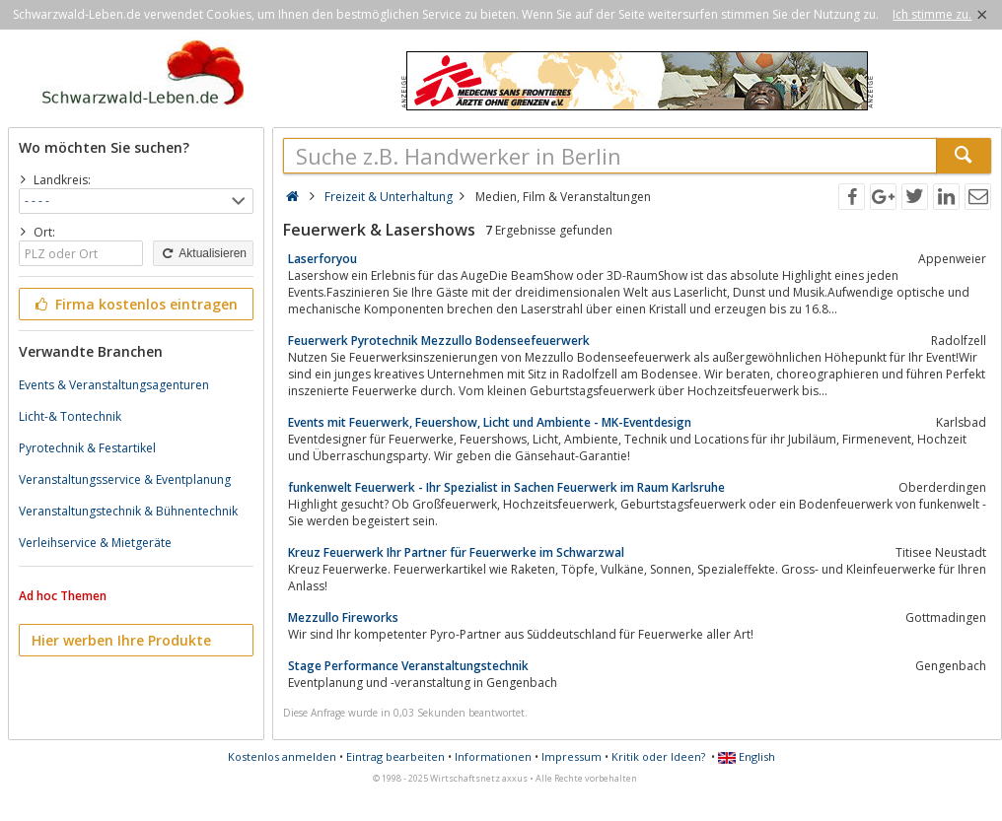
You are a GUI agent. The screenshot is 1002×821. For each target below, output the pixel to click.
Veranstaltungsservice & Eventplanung (125, 479)
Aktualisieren (203, 253)
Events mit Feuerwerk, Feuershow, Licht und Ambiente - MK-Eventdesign (489, 422)
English (746, 756)
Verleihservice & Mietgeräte (95, 542)
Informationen (493, 756)
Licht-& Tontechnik (70, 416)
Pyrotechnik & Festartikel (87, 448)
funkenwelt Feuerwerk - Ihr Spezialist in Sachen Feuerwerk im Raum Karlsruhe (506, 487)
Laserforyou (322, 258)
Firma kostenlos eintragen (135, 304)
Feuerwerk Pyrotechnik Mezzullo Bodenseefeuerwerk (439, 340)
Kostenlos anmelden (282, 756)
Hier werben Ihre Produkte (121, 640)
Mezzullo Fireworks (343, 617)
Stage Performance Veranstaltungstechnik (408, 665)
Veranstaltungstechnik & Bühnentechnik (128, 511)
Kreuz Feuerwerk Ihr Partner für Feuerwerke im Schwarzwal (456, 552)
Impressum (571, 756)
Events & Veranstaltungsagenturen (114, 384)
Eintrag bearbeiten (395, 756)
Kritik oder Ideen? (658, 756)
